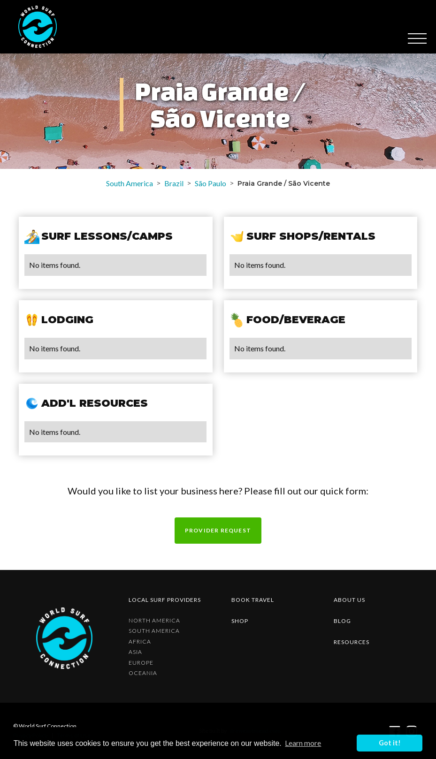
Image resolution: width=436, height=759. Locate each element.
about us (349, 599)
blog (342, 620)
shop (239, 620)
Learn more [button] (303, 742)
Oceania (143, 673)
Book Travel (252, 599)
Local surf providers (165, 599)
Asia (135, 652)
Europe (141, 663)
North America (154, 620)
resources (351, 641)
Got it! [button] (390, 743)
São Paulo (210, 183)
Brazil (174, 183)
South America (129, 183)
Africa (140, 641)
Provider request (218, 530)
